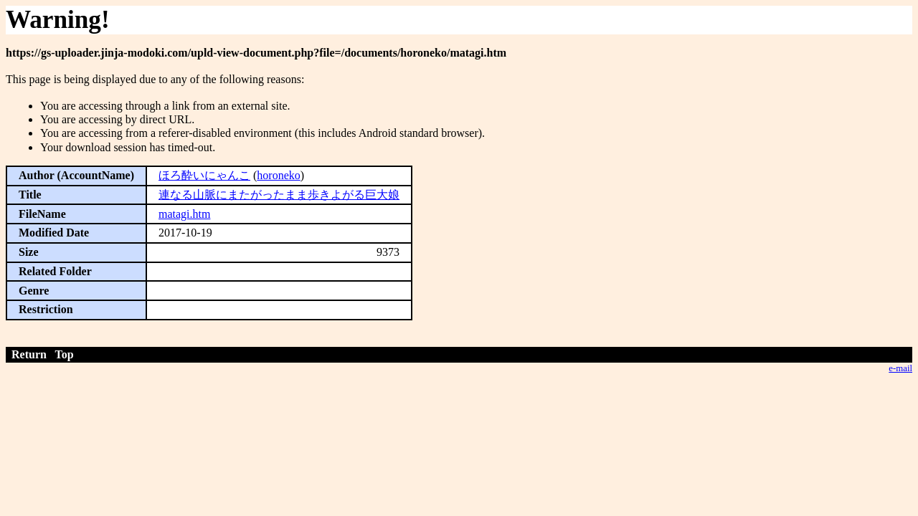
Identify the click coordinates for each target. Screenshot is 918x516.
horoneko (278, 175)
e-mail (900, 368)
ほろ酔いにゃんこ (204, 175)
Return (29, 354)
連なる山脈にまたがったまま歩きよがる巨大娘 (278, 194)
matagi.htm (184, 214)
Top (64, 354)
